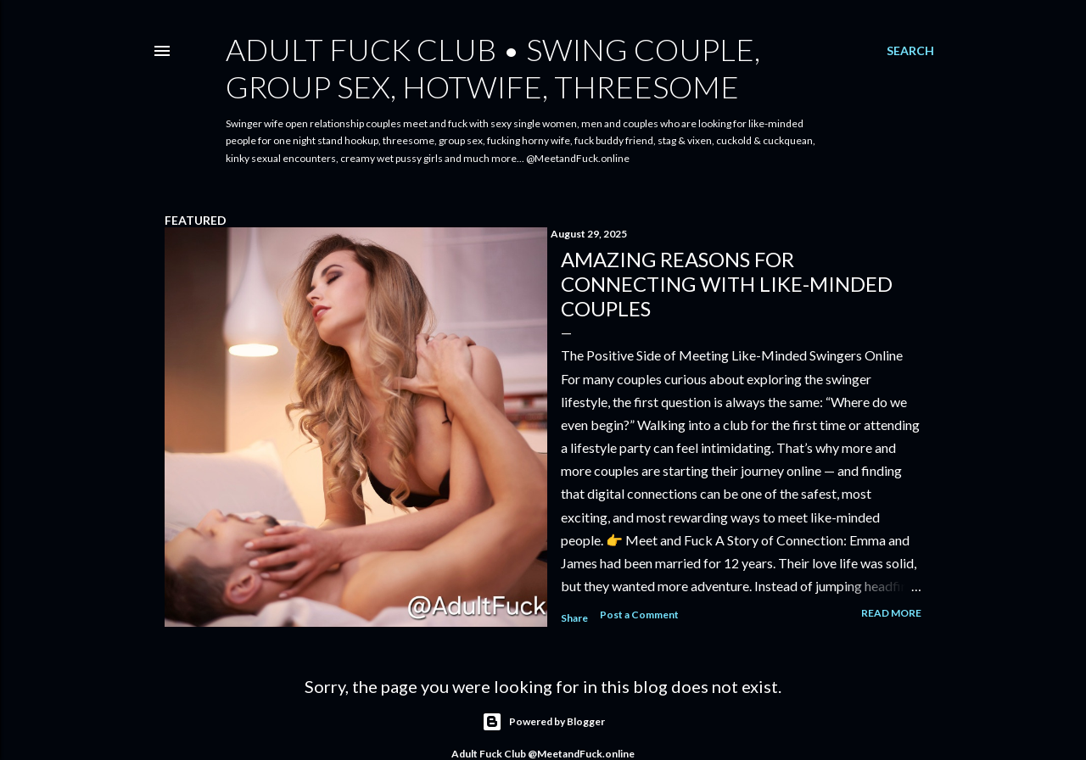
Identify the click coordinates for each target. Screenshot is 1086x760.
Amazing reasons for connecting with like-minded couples (727, 284)
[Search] (910, 51)
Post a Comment (639, 614)
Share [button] (574, 618)
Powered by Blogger (543, 722)
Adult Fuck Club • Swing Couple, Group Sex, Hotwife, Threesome (493, 68)
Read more (891, 612)
